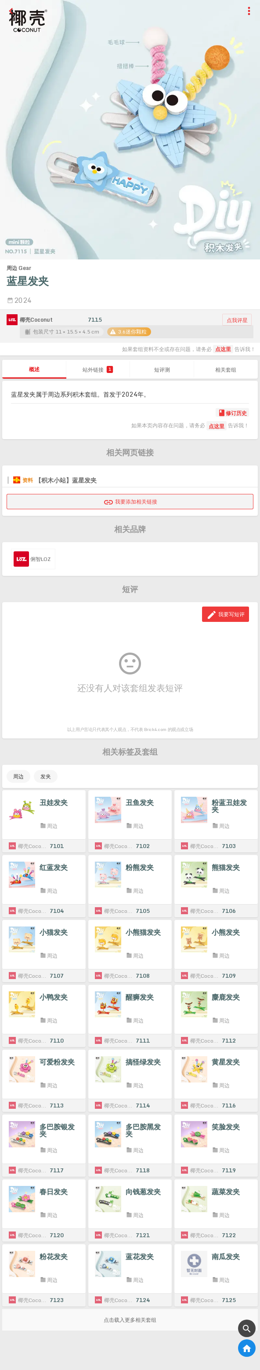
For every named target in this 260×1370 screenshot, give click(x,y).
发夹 (45, 776)
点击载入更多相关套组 (130, 1320)
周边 (18, 776)
